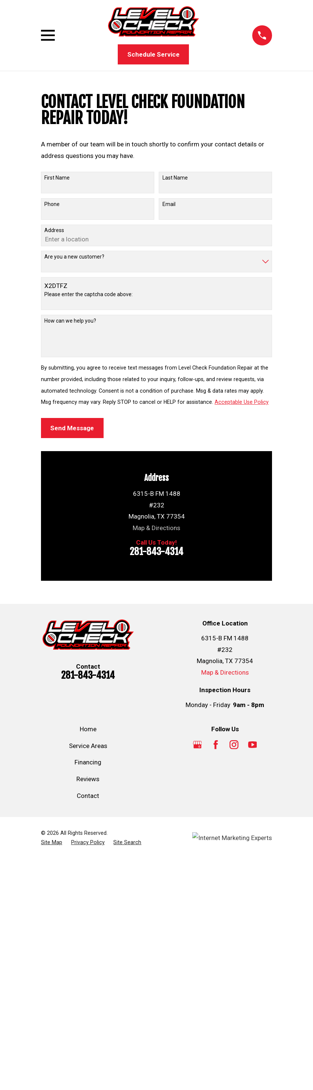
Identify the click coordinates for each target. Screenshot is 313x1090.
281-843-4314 (156, 551)
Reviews (87, 779)
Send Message (72, 428)
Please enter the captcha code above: (88, 294)
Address (54, 230)
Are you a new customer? (74, 257)
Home (88, 729)
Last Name (175, 178)
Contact (88, 795)
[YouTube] (252, 744)
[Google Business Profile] (197, 744)
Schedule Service (153, 54)
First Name (57, 178)
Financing (88, 762)
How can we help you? (70, 321)
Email (169, 204)
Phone (52, 204)
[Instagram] (234, 744)
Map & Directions (156, 528)
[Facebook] (215, 744)
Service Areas (88, 746)
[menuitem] (51, 842)
